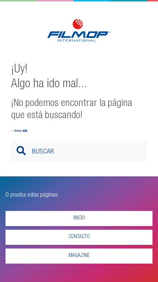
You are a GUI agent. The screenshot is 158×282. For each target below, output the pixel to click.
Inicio (79, 218)
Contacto (79, 237)
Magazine (79, 255)
